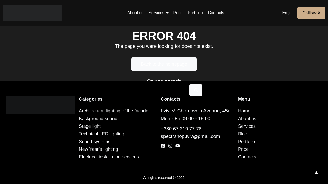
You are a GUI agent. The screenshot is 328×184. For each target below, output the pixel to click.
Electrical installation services (109, 156)
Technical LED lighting (101, 133)
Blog (242, 133)
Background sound (98, 118)
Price (177, 12)
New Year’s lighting (98, 149)
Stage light (90, 126)
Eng (286, 12)
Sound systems (94, 141)
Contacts (216, 12)
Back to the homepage (164, 64)
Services (156, 12)
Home (244, 110)
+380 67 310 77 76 (181, 128)
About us (135, 12)
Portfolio (195, 12)
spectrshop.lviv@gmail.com (190, 136)
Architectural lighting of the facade (113, 110)
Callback (311, 12)
